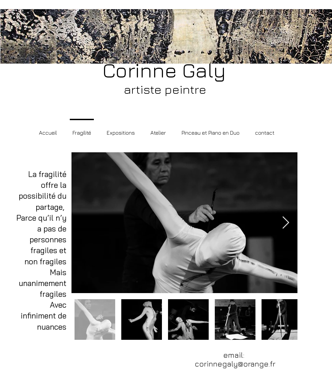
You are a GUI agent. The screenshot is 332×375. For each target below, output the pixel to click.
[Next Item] (286, 222)
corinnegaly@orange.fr (235, 363)
